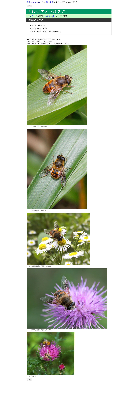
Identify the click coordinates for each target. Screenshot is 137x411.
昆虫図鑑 (50, 2)
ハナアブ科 (49, 16)
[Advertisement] (68, 396)
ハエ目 (30, 16)
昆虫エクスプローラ (35, 2)
